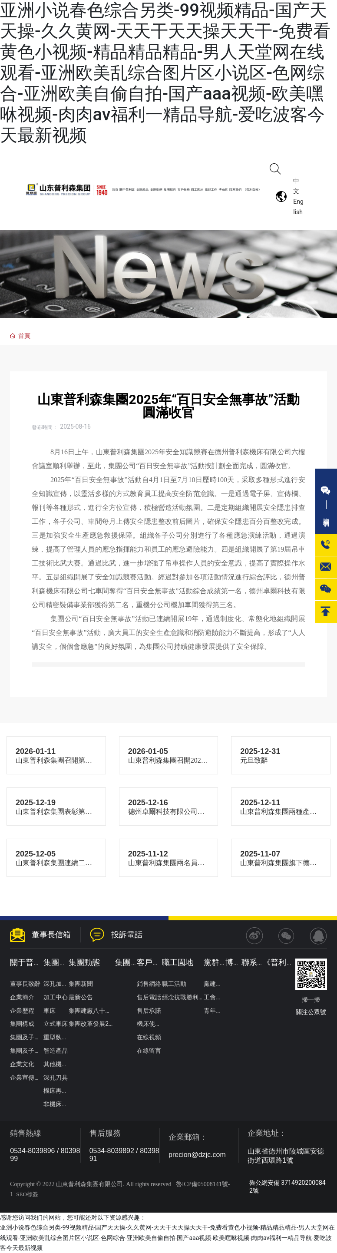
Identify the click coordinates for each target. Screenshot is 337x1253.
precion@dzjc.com (197, 1154)
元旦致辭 (254, 760)
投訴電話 (126, 934)
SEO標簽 (27, 1194)
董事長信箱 (51, 934)
